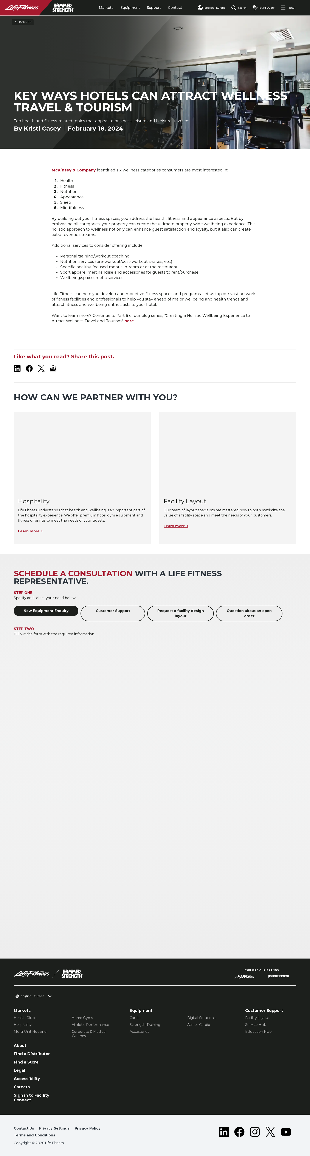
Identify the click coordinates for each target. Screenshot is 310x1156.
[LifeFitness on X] (41, 368)
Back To (23, 22)
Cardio (135, 1018)
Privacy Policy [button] (88, 1128)
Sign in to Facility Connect (31, 1098)
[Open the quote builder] (263, 7)
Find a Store (26, 1062)
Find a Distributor (32, 1053)
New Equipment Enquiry (46, 611)
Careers (22, 1087)
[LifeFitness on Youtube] (286, 1133)
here (129, 321)
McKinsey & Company (74, 170)
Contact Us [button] (24, 1128)
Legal (19, 1070)
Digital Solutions (201, 1018)
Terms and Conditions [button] (34, 1135)
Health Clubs (25, 1018)
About (20, 1045)
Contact (175, 8)
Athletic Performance (90, 1025)
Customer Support (113, 611)
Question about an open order (249, 613)
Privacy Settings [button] (54, 1128)
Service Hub (255, 1025)
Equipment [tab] (130, 8)
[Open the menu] (287, 7)
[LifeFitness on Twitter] (270, 1133)
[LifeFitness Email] (53, 368)
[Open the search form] (238, 7)
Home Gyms (82, 1018)
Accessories (139, 1032)
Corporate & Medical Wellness (89, 1034)
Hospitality (23, 1025)
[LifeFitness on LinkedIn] (17, 368)
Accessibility (27, 1078)
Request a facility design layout (180, 613)
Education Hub (258, 1032)
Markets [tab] (106, 8)
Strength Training (145, 1025)
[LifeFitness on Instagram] (255, 1133)
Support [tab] (154, 8)
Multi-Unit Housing (30, 1032)
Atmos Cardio (198, 1025)
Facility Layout (257, 1018)
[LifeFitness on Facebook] (29, 368)
